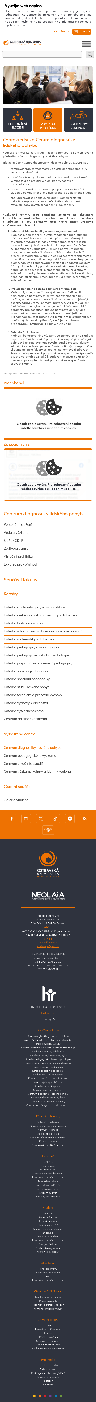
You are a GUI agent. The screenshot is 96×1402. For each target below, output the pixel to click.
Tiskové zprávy (48, 1369)
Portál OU (48, 1213)
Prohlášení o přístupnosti (48, 1329)
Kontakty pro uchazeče (48, 1197)
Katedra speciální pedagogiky (27, 679)
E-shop (48, 1333)
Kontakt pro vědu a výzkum (48, 1309)
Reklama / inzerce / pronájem (48, 1348)
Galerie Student (16, 800)
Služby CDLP (13, 541)
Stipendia (48, 1233)
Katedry (11, 594)
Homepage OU (48, 1019)
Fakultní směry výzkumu (48, 1297)
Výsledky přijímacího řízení (48, 1173)
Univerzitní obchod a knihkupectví (48, 1126)
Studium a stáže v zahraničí (48, 1229)
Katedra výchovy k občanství (26, 703)
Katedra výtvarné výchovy (24, 711)
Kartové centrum (48, 1141)
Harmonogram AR (48, 1225)
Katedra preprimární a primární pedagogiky (38, 663)
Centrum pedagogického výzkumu (30, 756)
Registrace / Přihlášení (48, 1272)
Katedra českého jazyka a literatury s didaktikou (41, 615)
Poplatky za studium (48, 1236)
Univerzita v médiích (48, 1377)
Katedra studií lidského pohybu (27, 687)
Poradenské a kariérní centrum (48, 1145)
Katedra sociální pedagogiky (26, 671)
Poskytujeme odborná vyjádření (48, 1373)
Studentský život (48, 1193)
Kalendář (48, 1385)
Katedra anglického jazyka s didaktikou (34, 607)
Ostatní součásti (18, 787)
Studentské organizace (48, 1248)
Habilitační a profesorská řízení (48, 1305)
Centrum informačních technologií (48, 1137)
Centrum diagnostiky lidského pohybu (44, 514)
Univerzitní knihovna (48, 1122)
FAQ (48, 1276)
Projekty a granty (48, 1301)
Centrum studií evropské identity (48, 1101)
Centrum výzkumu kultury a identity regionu (37, 771)
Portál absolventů (48, 1269)
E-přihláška (48, 1162)
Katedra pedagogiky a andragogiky (31, 647)
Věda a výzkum (16, 533)
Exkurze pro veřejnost (20, 564)
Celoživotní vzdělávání (48, 1341)
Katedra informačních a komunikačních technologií (43, 631)
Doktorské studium (48, 1181)
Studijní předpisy (48, 1244)
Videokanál (14, 383)
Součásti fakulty (21, 580)
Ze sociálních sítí (18, 445)
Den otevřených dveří (48, 1189)
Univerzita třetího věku (48, 1345)
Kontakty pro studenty (48, 1252)
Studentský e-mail (48, 1217)
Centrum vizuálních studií (23, 763)
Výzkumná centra (20, 734)
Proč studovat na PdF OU (48, 1185)
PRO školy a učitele (48, 1337)
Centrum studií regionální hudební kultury (48, 1105)
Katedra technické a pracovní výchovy (33, 695)
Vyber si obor (48, 1166)
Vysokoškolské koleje (48, 1134)
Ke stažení (48, 1381)
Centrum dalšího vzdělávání (25, 719)
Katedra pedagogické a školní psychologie (36, 655)
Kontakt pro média (48, 1365)
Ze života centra (16, 548)
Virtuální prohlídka (18, 556)
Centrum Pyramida (48, 1130)
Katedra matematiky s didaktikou (29, 639)
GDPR (48, 1325)
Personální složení (18, 525)
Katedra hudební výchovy (23, 623)
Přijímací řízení (48, 1170)
